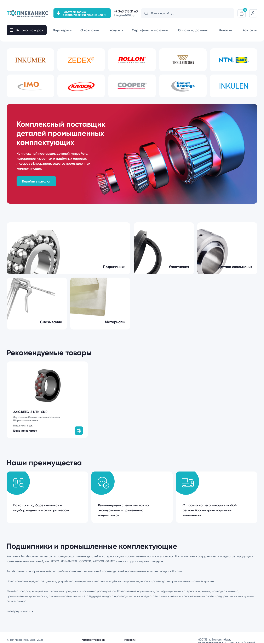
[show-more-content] (20, 607)
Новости (130, 636)
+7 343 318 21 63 (126, 11)
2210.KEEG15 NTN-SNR (30, 412)
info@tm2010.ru (124, 15)
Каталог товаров (93, 636)
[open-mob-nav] (27, 30)
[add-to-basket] (79, 427)
